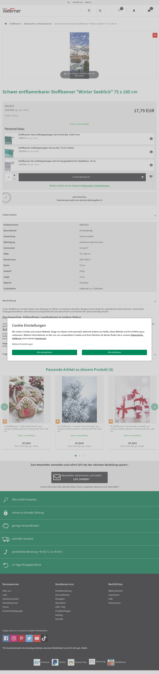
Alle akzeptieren (44, 352)
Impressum (40, 338)
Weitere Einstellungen (22, 344)
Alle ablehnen (114, 352)
